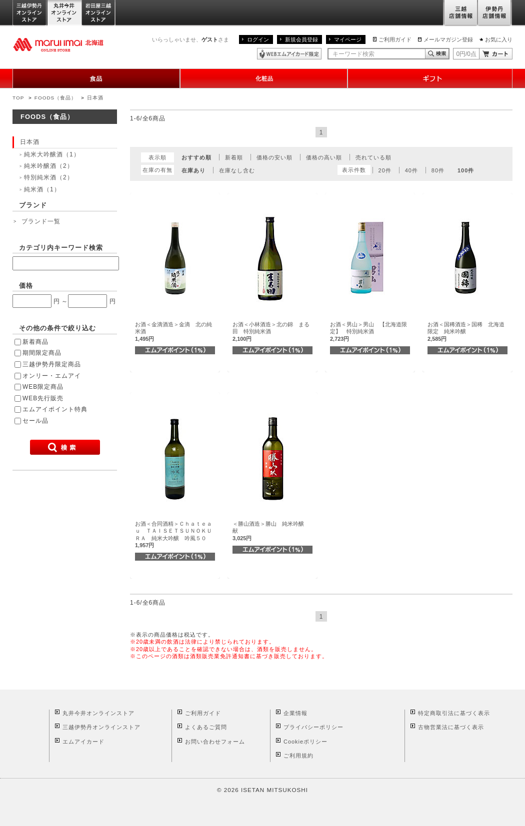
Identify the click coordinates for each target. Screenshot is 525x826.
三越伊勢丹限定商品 (51, 364)
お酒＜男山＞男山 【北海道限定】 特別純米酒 (368, 331)
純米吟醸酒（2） (49, 165)
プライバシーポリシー (314, 727)
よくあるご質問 (206, 727)
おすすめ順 (197, 157)
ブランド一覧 (41, 221)
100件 (466, 170)
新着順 (234, 157)
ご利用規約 (299, 756)
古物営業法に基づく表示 (451, 727)
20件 (385, 170)
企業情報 (296, 713)
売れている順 (374, 157)
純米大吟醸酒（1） (52, 154)
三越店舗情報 (460, 13)
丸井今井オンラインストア (65, 13)
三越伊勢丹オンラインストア (30, 13)
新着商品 (35, 341)
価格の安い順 (274, 157)
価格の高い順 (324, 157)
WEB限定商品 (43, 386)
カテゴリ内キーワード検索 (61, 247)
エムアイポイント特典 (55, 409)
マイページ (348, 39)
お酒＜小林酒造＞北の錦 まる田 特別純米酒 (271, 331)
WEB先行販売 (43, 398)
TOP (18, 97)
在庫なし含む (237, 170)
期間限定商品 (42, 352)
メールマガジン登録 (448, 39)
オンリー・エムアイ (51, 375)
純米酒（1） (42, 189)
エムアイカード (83, 742)
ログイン (258, 39)
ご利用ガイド (395, 39)
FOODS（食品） (55, 97)
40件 (411, 170)
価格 (26, 285)
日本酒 (95, 97)
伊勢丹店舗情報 (495, 13)
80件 (438, 170)
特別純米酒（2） (49, 177)
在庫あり (194, 170)
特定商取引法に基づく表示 (454, 713)
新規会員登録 (301, 39)
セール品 (35, 420)
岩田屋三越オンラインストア (99, 13)
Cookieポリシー (306, 742)
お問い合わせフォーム (215, 742)
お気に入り (498, 39)
